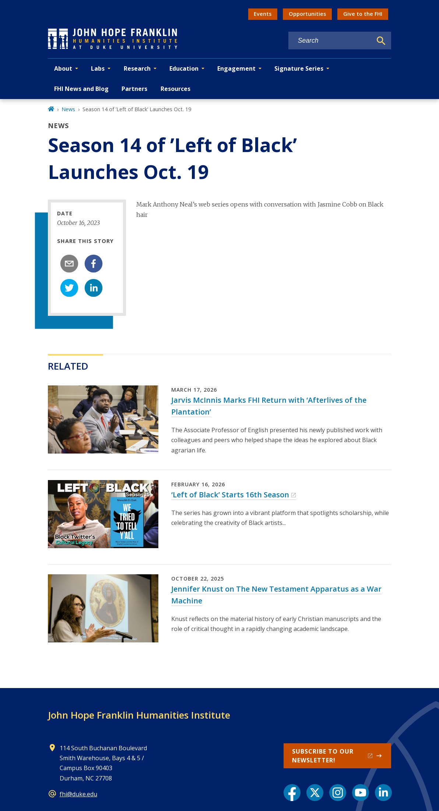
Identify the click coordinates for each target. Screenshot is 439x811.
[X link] (314, 792)
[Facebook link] (292, 792)
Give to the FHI (362, 13)
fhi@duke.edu (78, 794)
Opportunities (307, 13)
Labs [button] (98, 68)
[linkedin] (93, 288)
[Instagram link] (337, 792)
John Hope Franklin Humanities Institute (139, 715)
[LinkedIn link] (383, 792)
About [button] (63, 68)
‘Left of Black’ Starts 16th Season (230, 495)
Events (262, 13)
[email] (69, 263)
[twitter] (69, 288)
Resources (175, 89)
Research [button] (137, 68)
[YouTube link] (360, 792)
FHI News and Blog (81, 89)
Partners (134, 89)
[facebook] (93, 263)
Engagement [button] (236, 68)
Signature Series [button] (298, 68)
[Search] (381, 41)
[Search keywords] (330, 41)
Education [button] (184, 68)
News (68, 109)
